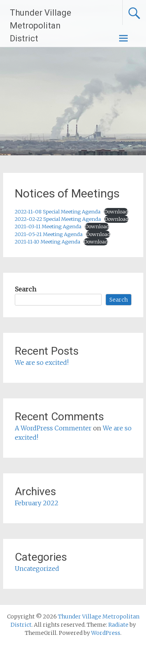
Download (116, 211)
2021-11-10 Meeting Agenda (47, 241)
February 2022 (36, 503)
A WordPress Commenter (53, 428)
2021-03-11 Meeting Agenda (48, 226)
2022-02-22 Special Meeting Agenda (58, 219)
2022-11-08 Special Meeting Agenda (57, 211)
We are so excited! (42, 362)
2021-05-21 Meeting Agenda (49, 234)
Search (25, 289)
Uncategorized (37, 568)
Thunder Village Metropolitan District (40, 25)
